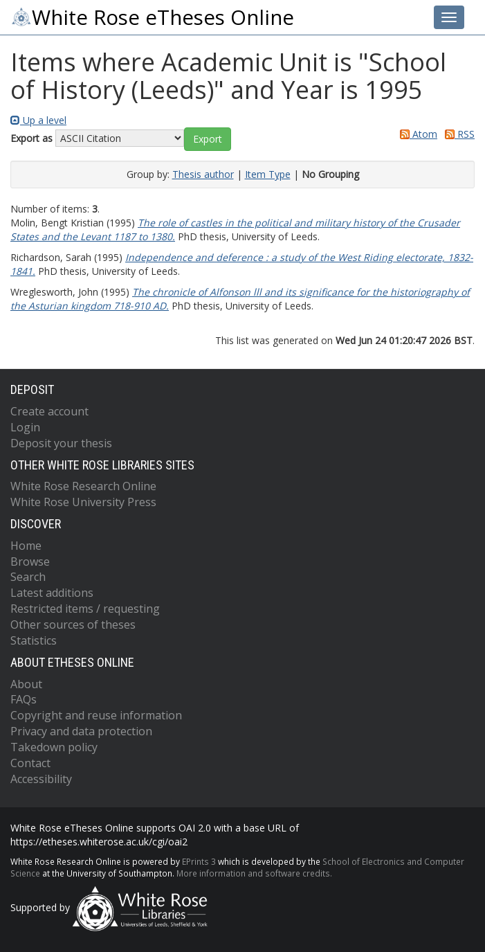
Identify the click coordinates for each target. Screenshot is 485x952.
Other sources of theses (73, 624)
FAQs (23, 699)
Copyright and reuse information (96, 715)
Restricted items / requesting (85, 608)
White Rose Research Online (83, 486)
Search (28, 576)
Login (25, 427)
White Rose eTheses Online (152, 17)
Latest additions (51, 592)
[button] (207, 139)
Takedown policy (54, 747)
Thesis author (203, 174)
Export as (31, 138)
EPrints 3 (199, 861)
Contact (30, 763)
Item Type (268, 174)
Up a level (38, 120)
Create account (49, 411)
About (26, 684)
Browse (30, 561)
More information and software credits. (254, 873)
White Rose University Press (83, 502)
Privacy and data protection (81, 731)
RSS (457, 134)
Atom (416, 134)
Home (26, 545)
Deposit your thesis (61, 443)
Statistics (33, 640)
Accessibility (41, 779)
